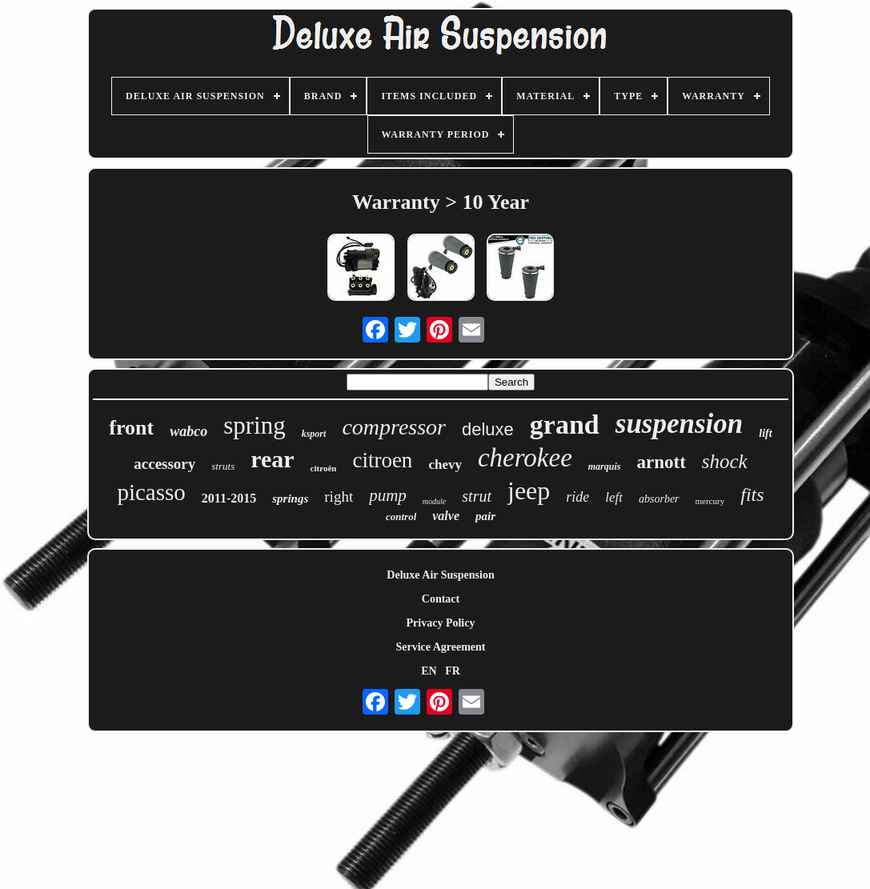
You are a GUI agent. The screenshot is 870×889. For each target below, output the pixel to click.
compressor (394, 426)
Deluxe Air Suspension (440, 575)
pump (388, 495)
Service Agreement (440, 647)
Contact (440, 599)
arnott (660, 462)
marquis (604, 466)
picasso (151, 492)
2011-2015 (229, 498)
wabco (188, 431)
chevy (445, 464)
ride (577, 497)
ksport (314, 433)
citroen (382, 460)
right (338, 496)
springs (290, 498)
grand (564, 424)
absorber (659, 499)
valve (445, 516)
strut (476, 496)
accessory (164, 463)
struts (223, 466)
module (434, 501)
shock (725, 461)
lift (765, 433)
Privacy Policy (441, 623)
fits (752, 494)
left (614, 497)
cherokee (525, 457)
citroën (324, 468)
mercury (710, 501)
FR (452, 671)
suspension (679, 423)
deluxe (488, 429)
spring (254, 425)
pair (485, 516)
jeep (528, 490)
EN (428, 671)
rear (272, 459)
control (401, 517)
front (131, 427)
